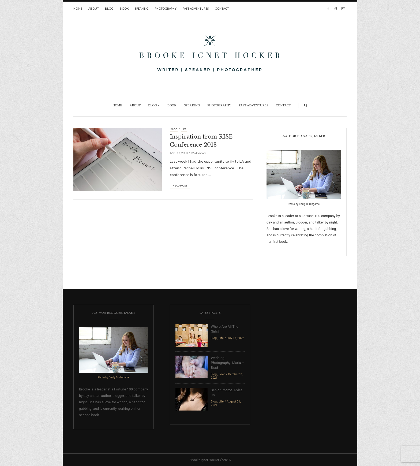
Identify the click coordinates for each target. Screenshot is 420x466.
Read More (180, 185)
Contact (222, 8)
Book (124, 8)
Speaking (142, 8)
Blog (109, 8)
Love (222, 374)
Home (77, 8)
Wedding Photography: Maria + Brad (227, 363)
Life (184, 129)
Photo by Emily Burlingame (304, 204)
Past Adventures (196, 8)
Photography (166, 8)
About (93, 8)
